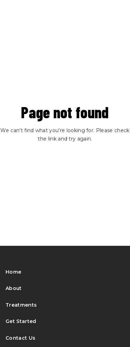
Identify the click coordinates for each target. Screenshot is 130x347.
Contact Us (20, 338)
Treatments (21, 305)
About (14, 288)
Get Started (21, 321)
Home (13, 272)
